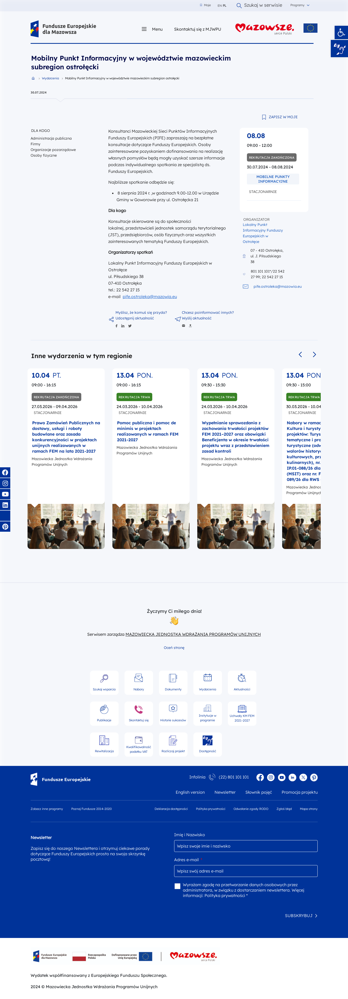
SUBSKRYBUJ (299, 915)
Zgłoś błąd (284, 809)
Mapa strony (309, 809)
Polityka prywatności (210, 809)
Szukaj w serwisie (259, 5)
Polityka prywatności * (226, 895)
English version (190, 792)
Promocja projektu (300, 792)
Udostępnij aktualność (134, 318)
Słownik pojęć (258, 792)
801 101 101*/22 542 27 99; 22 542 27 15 (267, 274)
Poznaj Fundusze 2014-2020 (91, 809)
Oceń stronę (174, 647)
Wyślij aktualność (196, 318)
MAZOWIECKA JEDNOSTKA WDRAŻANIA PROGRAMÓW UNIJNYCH (193, 634)
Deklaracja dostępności (171, 809)
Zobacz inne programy (47, 809)
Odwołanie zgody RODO (251, 809)
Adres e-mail (188, 859)
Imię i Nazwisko (189, 834)
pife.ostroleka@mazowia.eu (150, 296)
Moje (205, 5)
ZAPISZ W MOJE (283, 117)
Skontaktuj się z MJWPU (197, 29)
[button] (341, 32)
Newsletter (225, 792)
